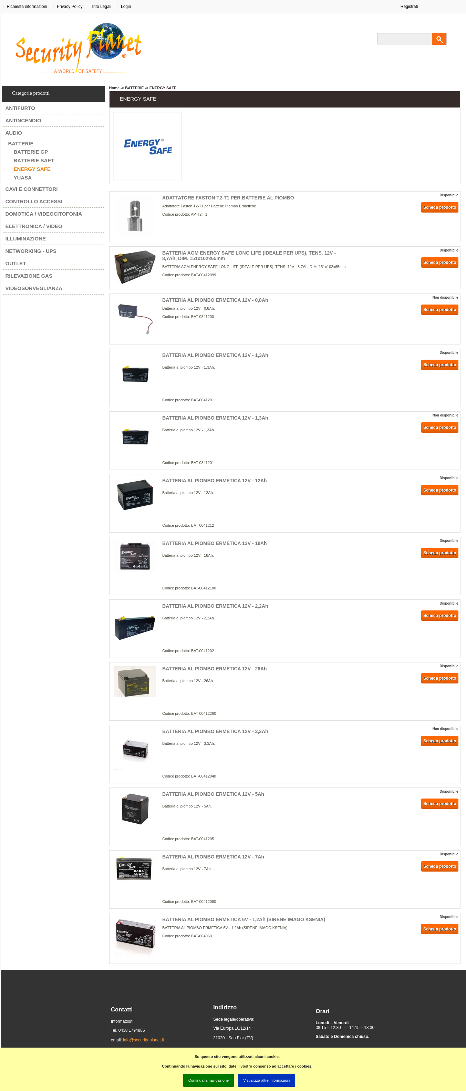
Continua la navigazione (208, 1080)
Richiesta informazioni (27, 6)
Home (114, 88)
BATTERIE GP (31, 152)
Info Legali (101, 6)
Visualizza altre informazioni (266, 1080)
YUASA (23, 178)
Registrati (409, 6)
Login (126, 6)
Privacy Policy (70, 6)
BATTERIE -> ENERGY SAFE (150, 88)
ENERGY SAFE (32, 169)
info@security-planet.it (143, 1040)
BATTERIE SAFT (34, 160)
